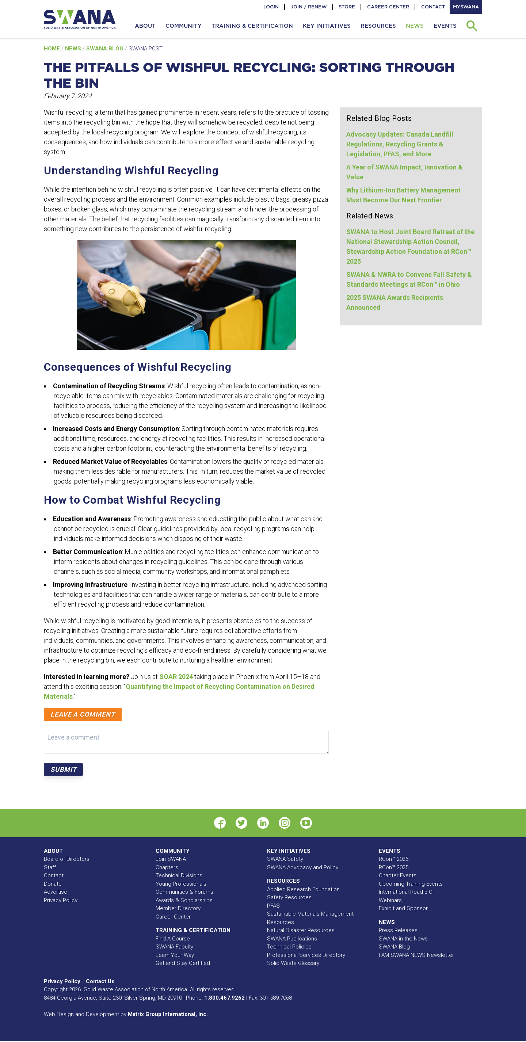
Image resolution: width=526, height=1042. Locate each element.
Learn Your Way (175, 955)
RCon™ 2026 (393, 859)
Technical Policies (289, 946)
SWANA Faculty (174, 946)
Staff (50, 867)
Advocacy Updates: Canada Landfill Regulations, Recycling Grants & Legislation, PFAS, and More (399, 144)
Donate (53, 884)
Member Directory (178, 908)
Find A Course (173, 938)
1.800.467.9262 (224, 998)
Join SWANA (171, 859)
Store (347, 6)
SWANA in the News (403, 938)
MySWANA (466, 6)
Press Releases (398, 930)
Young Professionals (181, 884)
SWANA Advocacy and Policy (302, 867)
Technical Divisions (179, 875)
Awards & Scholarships (184, 900)
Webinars (390, 900)
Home (52, 48)
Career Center (388, 6)
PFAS (273, 905)
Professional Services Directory (306, 955)
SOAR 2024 (176, 676)
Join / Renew (309, 6)
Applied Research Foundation (303, 889)
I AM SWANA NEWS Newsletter (416, 955)
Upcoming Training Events (411, 884)
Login (271, 6)
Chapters (167, 867)
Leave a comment (82, 714)
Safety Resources (289, 897)
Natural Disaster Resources (301, 930)
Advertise (55, 892)
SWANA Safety (285, 859)
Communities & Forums (184, 892)
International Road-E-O (405, 892)
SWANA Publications (292, 938)
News (74, 48)
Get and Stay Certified (183, 963)
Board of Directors (66, 859)
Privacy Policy (60, 900)
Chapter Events (397, 875)
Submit (63, 769)
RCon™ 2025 (393, 867)
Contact (433, 6)
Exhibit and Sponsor (403, 908)
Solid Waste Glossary (293, 963)
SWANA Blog (105, 48)
